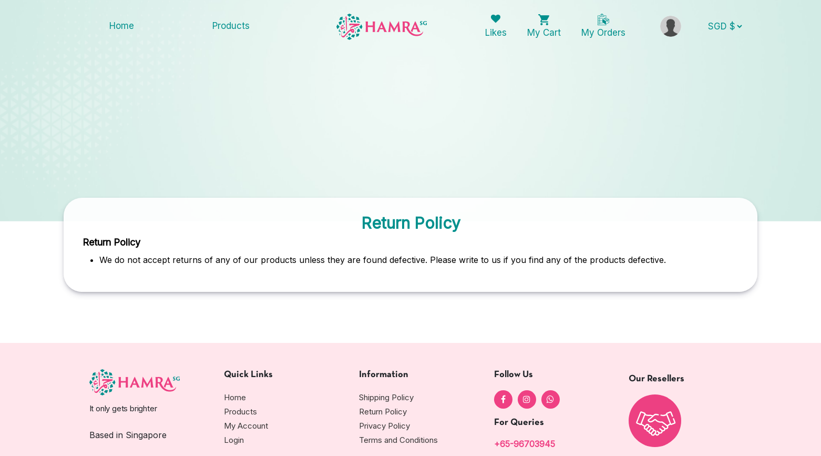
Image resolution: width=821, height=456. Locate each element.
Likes (496, 32)
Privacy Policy (384, 426)
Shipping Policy (386, 397)
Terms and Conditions (398, 440)
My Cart (544, 32)
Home (121, 26)
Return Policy (383, 412)
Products (231, 26)
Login (234, 440)
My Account (246, 426)
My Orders (603, 32)
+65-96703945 (524, 444)
